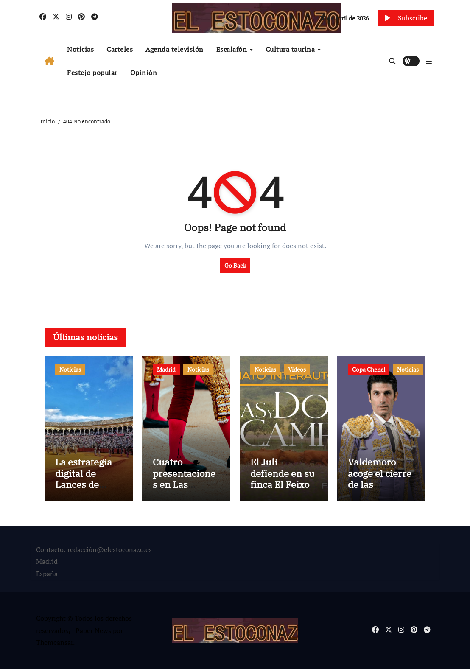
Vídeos (297, 369)
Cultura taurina (291, 49)
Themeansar (54, 646)
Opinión (143, 72)
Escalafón (232, 49)
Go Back (235, 265)
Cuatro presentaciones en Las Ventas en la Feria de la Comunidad (184, 493)
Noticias (80, 49)
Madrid (166, 369)
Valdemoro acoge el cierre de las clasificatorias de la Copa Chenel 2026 (379, 493)
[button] (429, 61)
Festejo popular (92, 72)
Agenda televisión (174, 49)
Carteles (119, 49)
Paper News (93, 633)
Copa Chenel (368, 369)
